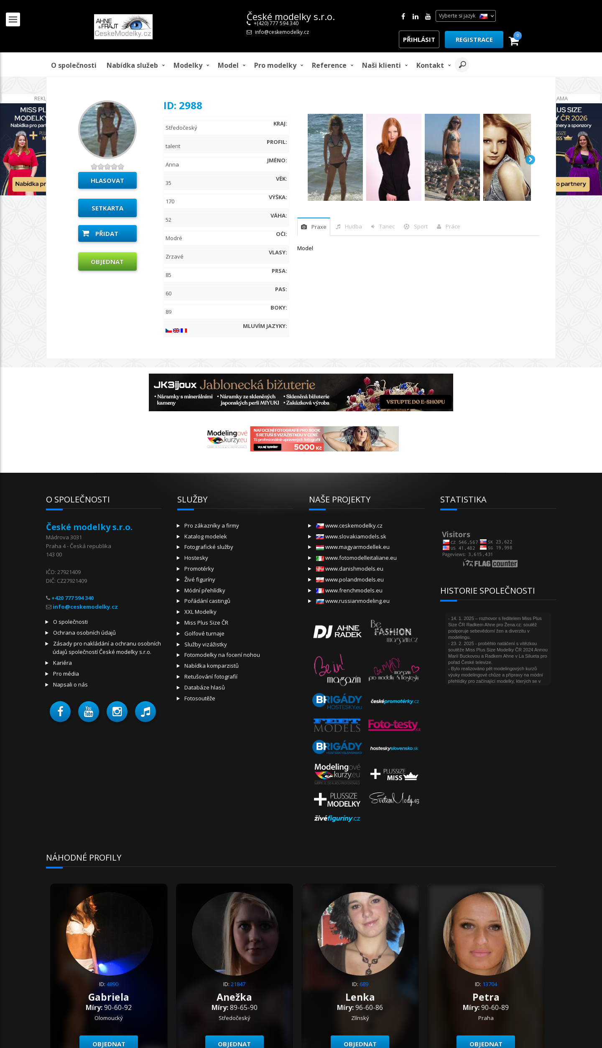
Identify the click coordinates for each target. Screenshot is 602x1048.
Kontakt (430, 65)
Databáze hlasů (204, 687)
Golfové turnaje (204, 633)
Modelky (187, 65)
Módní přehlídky (204, 590)
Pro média (66, 673)
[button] (60, 711)
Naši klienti (381, 65)
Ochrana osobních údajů (84, 632)
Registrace (474, 39)
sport (421, 226)
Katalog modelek (205, 536)
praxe (319, 227)
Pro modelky (275, 65)
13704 (489, 984)
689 (364, 984)
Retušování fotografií (210, 676)
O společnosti (74, 65)
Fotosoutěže (199, 698)
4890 (112, 984)
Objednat (107, 261)
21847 (238, 984)
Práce (453, 226)
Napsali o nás (70, 684)
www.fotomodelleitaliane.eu (356, 557)
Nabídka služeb (132, 65)
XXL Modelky (200, 611)
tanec (387, 226)
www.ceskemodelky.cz (349, 525)
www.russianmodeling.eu (353, 601)
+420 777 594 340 (72, 598)
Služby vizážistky (205, 644)
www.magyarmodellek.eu (353, 547)
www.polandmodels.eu (350, 579)
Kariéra (62, 662)
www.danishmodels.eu (349, 568)
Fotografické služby (208, 547)
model (228, 65)
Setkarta (107, 208)
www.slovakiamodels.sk (351, 536)
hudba (353, 226)
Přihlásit (419, 39)
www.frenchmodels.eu (349, 590)
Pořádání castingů (207, 601)
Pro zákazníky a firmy (211, 525)
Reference (329, 65)
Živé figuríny (199, 579)
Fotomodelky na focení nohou (222, 655)
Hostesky (196, 557)
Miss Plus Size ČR (206, 622)
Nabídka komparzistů (211, 665)
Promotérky (199, 568)
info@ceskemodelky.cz (282, 32)
